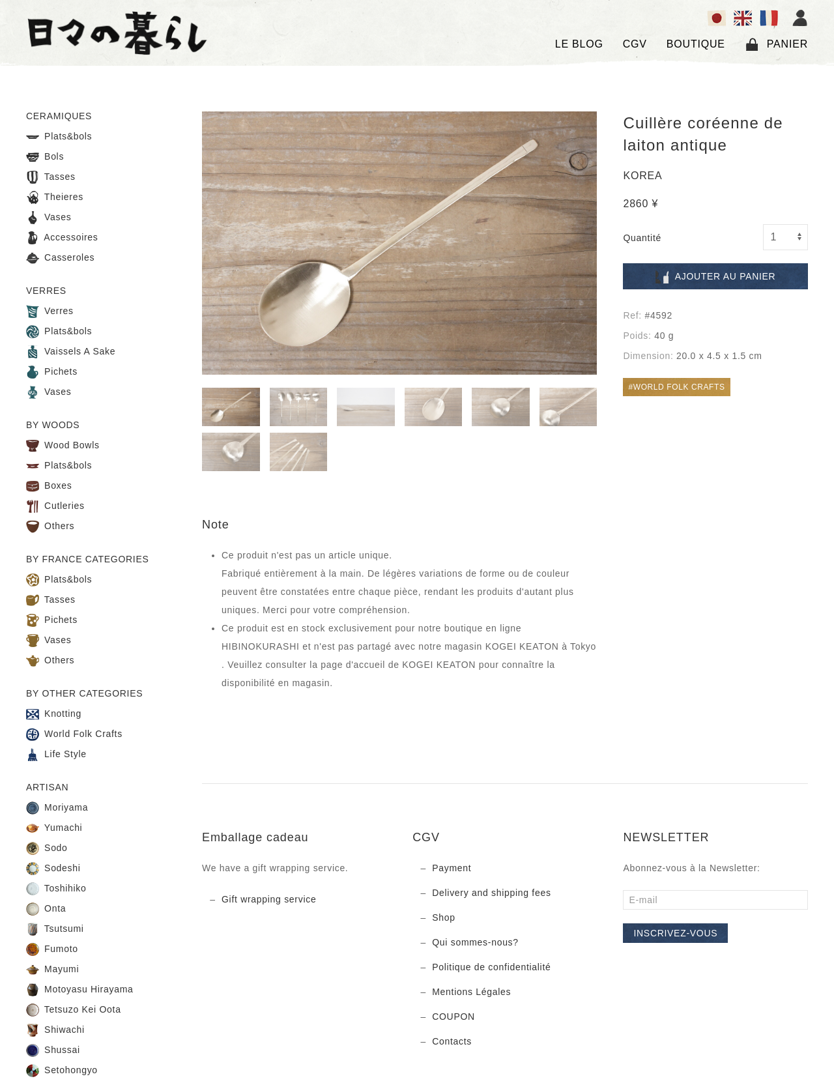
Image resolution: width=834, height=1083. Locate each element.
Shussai (53, 1050)
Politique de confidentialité (491, 967)
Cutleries (55, 506)
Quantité (642, 238)
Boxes (49, 486)
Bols (45, 157)
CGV (635, 44)
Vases (48, 217)
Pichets (52, 372)
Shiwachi (55, 1030)
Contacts (452, 1041)
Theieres (54, 197)
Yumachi (54, 828)
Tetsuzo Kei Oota (73, 1010)
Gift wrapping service (269, 899)
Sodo (47, 848)
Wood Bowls (63, 445)
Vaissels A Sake (70, 351)
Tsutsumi (55, 929)
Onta (46, 909)
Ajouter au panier (715, 276)
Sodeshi (53, 868)
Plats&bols (59, 136)
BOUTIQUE (696, 44)
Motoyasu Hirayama (79, 989)
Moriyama (57, 808)
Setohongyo (62, 1070)
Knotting (53, 714)
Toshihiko (56, 888)
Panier (776, 44)
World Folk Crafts (74, 734)
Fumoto (52, 949)
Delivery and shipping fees (491, 893)
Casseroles (60, 258)
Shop (443, 917)
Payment (451, 868)
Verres (50, 311)
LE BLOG (579, 44)
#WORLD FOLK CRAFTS (676, 387)
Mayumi (52, 969)
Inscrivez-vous (675, 933)
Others (50, 526)
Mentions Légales (471, 992)
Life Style (56, 754)
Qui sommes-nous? (475, 942)
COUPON (453, 1016)
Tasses (51, 177)
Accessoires (62, 237)
